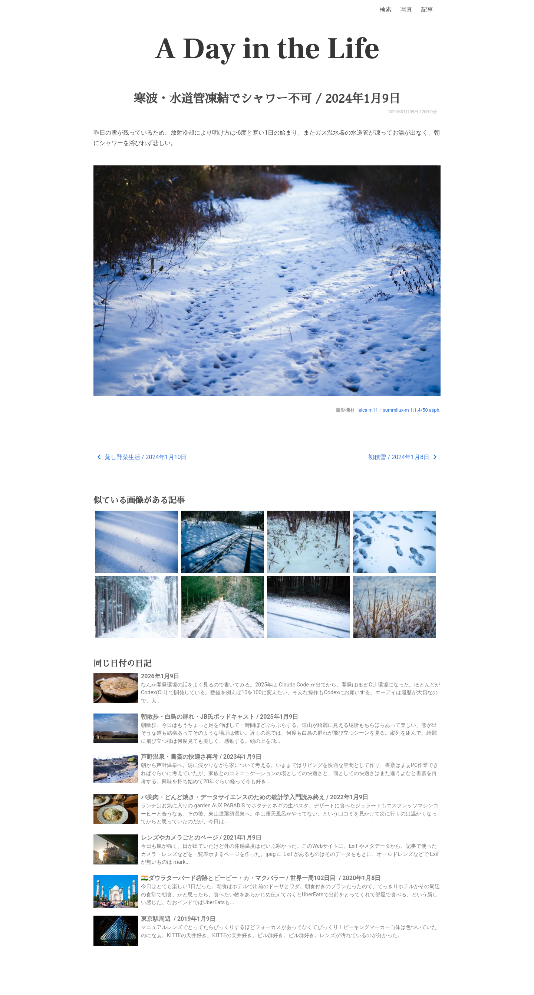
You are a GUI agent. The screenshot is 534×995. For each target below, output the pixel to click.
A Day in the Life (267, 49)
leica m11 (367, 410)
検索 (386, 9)
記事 (427, 9)
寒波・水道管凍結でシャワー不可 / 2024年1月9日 (267, 99)
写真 (406, 9)
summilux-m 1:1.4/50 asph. (412, 410)
